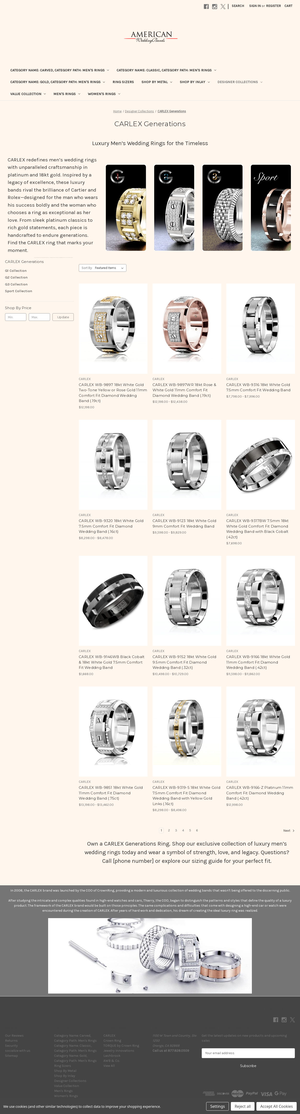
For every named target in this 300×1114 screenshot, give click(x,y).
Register (273, 6)
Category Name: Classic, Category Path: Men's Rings (166, 70)
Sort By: (87, 268)
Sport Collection (18, 291)
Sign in (255, 6)
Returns (11, 1041)
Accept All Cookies (276, 1106)
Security (11, 1046)
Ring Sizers (123, 82)
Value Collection (28, 94)
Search (238, 6)
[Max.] (39, 317)
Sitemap (11, 1056)
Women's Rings (104, 94)
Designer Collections (239, 82)
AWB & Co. (111, 1061)
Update (63, 317)
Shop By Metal (157, 82)
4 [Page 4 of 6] (183, 830)
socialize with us (17, 1051)
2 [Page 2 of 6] (169, 830)
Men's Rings (66, 94)
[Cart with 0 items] (288, 6)
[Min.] (15, 317)
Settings (217, 1106)
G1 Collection (16, 270)
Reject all (243, 1106)
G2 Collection (16, 277)
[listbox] (110, 268)
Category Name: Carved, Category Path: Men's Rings (59, 70)
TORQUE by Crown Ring (121, 1046)
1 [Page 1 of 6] (161, 830)
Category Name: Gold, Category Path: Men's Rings (57, 82)
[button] (125, 208)
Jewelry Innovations (118, 1051)
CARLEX (109, 1036)
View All (109, 1066)
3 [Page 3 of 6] (176, 830)
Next (289, 830)
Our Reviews (14, 1036)
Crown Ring (112, 1041)
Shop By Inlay (195, 82)
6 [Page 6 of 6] (197, 830)
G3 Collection (16, 284)
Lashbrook (111, 1056)
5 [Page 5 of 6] (190, 830)
